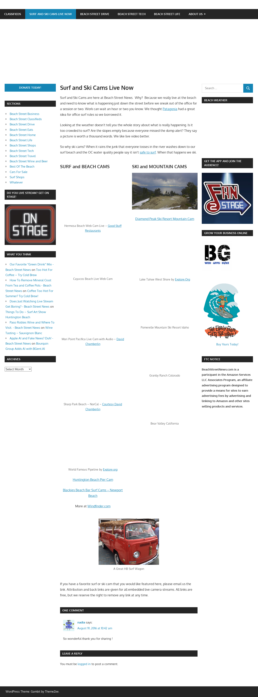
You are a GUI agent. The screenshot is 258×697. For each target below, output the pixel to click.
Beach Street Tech (132, 14)
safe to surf (148, 152)
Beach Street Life (167, 14)
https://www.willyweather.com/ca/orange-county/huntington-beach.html (223, 151)
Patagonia (170, 109)
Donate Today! (30, 87)
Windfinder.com (98, 506)
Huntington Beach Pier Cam (93, 480)
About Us (196, 14)
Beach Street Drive (94, 14)
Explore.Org (182, 279)
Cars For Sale (18, 172)
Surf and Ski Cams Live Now (50, 14)
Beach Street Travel (23, 156)
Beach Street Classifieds (26, 119)
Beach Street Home (23, 135)
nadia (81, 622)
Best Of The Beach (22, 166)
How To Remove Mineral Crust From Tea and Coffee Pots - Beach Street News (28, 285)
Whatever (16, 182)
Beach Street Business (24, 114)
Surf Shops (17, 177)
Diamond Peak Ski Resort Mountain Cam (164, 219)
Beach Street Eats (21, 130)
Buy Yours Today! (227, 344)
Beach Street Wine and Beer (29, 161)
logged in (84, 664)
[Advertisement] (131, 54)
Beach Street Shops (23, 145)
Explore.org (110, 469)
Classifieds (12, 14)
